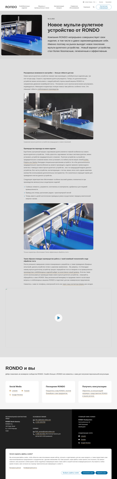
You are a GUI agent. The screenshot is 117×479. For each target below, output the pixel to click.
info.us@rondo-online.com (43, 419)
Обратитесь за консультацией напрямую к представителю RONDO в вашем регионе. (94, 393)
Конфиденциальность (30, 468)
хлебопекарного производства (48, 89)
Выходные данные (15, 468)
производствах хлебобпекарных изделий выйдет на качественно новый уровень (51, 272)
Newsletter (109, 2)
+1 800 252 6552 (40, 433)
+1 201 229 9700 (40, 422)
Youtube (26, 391)
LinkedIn (15, 391)
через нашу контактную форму (73, 284)
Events (101, 2)
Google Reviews (17, 394)
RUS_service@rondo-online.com (45, 431)
